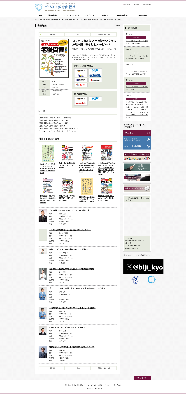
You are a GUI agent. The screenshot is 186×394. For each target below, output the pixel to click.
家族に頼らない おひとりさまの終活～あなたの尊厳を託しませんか (87, 199)
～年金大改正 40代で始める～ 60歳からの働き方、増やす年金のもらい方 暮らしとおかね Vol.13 (87, 167)
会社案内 (127, 4)
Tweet (117, 26)
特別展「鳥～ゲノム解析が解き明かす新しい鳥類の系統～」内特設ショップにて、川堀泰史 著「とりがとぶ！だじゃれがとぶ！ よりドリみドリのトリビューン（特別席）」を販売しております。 (137, 109)
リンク (107, 385)
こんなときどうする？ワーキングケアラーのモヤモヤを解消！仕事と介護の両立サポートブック (47, 168)
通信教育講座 (53, 15)
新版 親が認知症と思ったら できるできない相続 (67, 165)
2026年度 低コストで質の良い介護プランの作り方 (67, 327)
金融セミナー (106, 15)
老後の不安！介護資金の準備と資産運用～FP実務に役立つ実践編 (71, 269)
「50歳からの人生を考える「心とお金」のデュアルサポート (70, 230)
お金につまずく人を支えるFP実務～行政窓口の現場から (68, 249)
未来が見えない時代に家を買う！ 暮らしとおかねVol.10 (67, 198)
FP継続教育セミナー (124, 15)
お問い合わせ (147, 4)
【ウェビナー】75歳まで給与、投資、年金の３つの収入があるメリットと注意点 (77, 288)
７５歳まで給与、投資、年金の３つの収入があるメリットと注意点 (72, 308)
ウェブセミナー (90, 15)
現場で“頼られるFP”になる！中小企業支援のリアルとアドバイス (71, 347)
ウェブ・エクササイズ (71, 15)
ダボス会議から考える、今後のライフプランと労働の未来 (69, 210)
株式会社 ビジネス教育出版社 (137, 255)
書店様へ (136, 4)
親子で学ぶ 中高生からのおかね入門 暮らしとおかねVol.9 (106, 198)
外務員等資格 (142, 15)
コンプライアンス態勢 (95, 385)
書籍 (40, 15)
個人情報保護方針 (79, 385)
